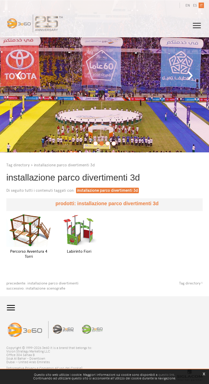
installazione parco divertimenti (53, 283)
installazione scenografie (45, 288)
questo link (166, 375)
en (187, 5)
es (195, 5)
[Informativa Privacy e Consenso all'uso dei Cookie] (44, 368)
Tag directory (18, 165)
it (201, 5)
